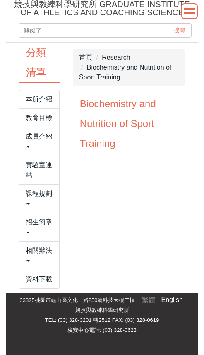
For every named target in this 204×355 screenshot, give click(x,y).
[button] (39, 141)
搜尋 (179, 30)
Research (116, 57)
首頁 (85, 57)
